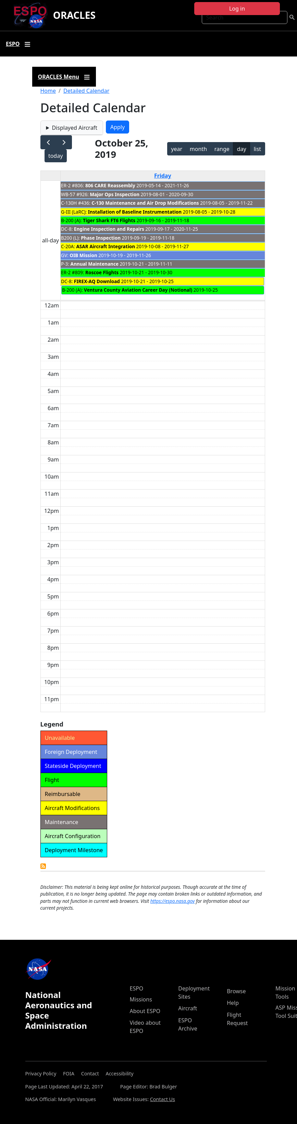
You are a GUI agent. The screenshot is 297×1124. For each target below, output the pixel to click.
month (198, 149)
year (176, 149)
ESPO (137, 988)
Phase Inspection (101, 238)
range (222, 149)
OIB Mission (83, 255)
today (55, 156)
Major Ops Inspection (114, 194)
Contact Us (162, 1099)
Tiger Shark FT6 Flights (109, 220)
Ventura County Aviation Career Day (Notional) (138, 290)
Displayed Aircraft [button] (74, 127)
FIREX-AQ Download (97, 281)
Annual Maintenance (95, 264)
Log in (237, 8)
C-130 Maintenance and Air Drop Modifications (145, 203)
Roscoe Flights (102, 272)
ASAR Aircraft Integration (105, 246)
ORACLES (74, 15)
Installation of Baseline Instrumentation (135, 212)
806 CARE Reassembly (110, 185)
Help (233, 1003)
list (257, 149)
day (241, 149)
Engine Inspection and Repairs (109, 229)
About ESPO (145, 1011)
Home (48, 90)
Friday (162, 175)
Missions (141, 999)
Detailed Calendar (86, 90)
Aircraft (187, 1008)
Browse (236, 991)
